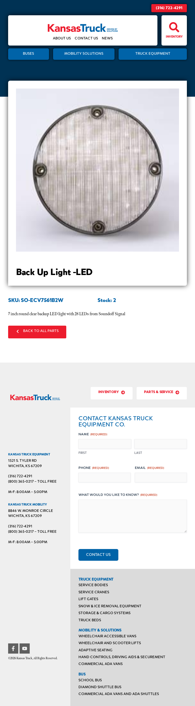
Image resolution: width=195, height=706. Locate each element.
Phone (93, 468)
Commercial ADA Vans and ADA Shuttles (118, 694)
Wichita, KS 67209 (25, 466)
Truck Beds (89, 620)
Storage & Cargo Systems (104, 613)
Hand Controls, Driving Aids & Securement (121, 657)
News (107, 38)
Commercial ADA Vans (100, 664)
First (82, 453)
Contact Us (86, 38)
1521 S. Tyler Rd (22, 461)
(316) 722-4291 (169, 8)
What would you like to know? (117, 495)
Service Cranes (93, 592)
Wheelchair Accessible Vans (107, 636)
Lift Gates (88, 599)
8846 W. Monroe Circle (30, 511)
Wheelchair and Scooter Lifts (109, 643)
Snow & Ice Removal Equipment (109, 606)
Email (149, 468)
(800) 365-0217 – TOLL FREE (32, 482)
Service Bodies (93, 585)
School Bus (90, 680)
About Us (62, 38)
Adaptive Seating (95, 650)
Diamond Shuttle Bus (99, 687)
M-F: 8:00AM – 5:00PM (27, 492)
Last (138, 453)
